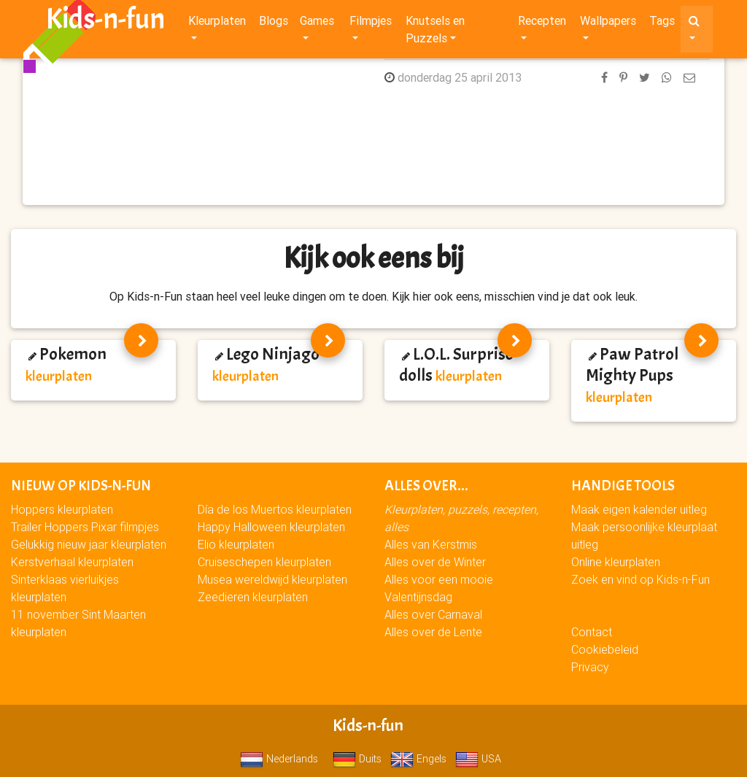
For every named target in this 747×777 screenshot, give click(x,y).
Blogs (273, 23)
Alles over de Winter (435, 561)
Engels (418, 758)
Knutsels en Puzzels (435, 32)
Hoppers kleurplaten (62, 509)
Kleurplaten (217, 23)
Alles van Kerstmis (430, 544)
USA (478, 758)
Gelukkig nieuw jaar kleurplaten (88, 544)
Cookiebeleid (604, 649)
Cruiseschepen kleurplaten (264, 561)
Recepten (542, 23)
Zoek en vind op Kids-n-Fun (640, 579)
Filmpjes (370, 23)
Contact (591, 632)
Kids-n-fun (105, 22)
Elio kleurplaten (236, 544)
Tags (662, 23)
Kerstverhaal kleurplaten (72, 561)
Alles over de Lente (433, 632)
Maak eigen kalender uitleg (639, 509)
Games (317, 23)
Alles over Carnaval (433, 614)
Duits (357, 758)
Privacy (590, 667)
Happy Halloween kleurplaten (271, 526)
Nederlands (279, 758)
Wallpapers (608, 23)
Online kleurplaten (615, 561)
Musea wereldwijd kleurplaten (272, 579)
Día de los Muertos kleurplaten (275, 509)
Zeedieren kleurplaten (253, 596)
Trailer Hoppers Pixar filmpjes (85, 526)
